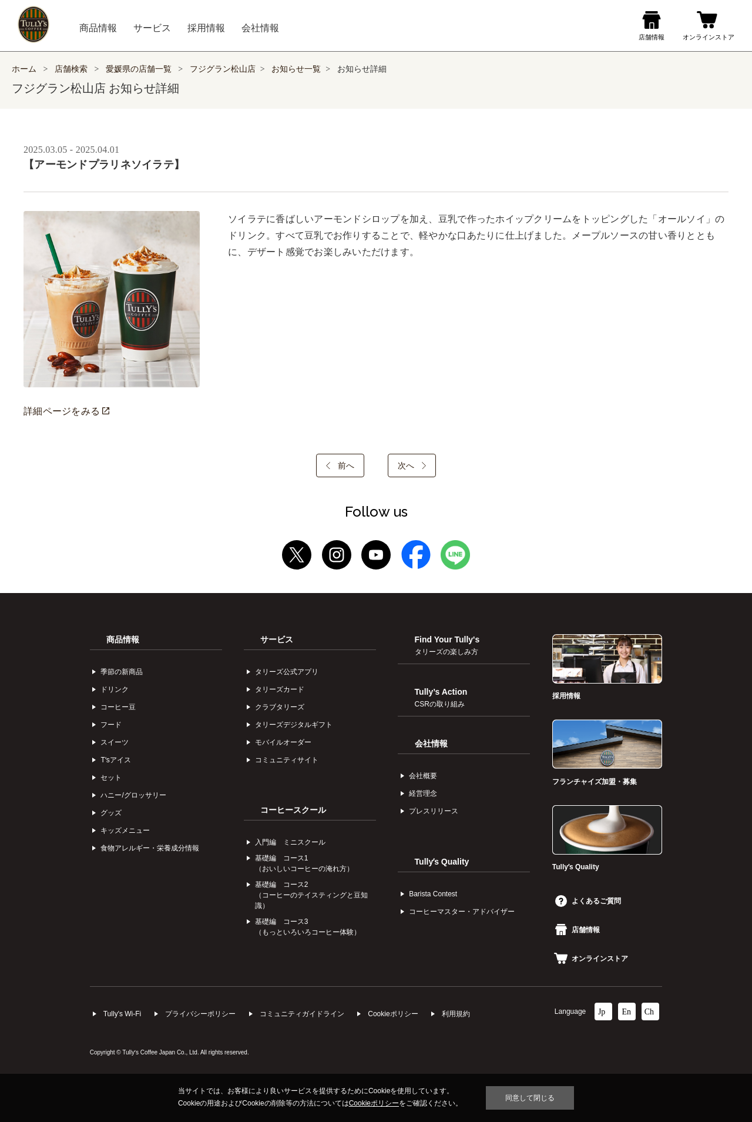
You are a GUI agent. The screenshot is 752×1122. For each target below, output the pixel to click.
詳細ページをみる (66, 411)
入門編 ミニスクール (290, 842)
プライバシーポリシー (200, 1014)
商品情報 (122, 639)
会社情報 (431, 743)
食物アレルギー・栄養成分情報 (149, 848)
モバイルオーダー (283, 742)
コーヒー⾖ (118, 707)
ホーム (24, 69)
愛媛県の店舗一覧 (140, 69)
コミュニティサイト (286, 760)
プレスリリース (433, 811)
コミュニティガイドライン (302, 1014)
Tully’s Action (441, 697)
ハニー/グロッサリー (133, 795)
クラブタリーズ (279, 707)
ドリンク (114, 689)
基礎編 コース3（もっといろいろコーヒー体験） (308, 926)
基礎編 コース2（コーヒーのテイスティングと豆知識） (311, 895)
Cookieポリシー (393, 1014)
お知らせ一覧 (296, 69)
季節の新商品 (121, 672)
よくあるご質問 (588, 901)
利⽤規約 (456, 1014)
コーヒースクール (293, 810)
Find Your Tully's (447, 645)
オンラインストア (591, 958)
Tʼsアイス (115, 760)
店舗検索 (71, 69)
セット (111, 777)
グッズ (111, 813)
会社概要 (423, 776)
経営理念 (423, 793)
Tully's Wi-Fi (122, 1014)
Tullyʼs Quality (442, 861)
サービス (276, 639)
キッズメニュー (125, 830)
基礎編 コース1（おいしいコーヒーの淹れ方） (304, 863)
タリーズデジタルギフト (294, 725)
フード (111, 725)
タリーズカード (279, 689)
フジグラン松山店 (223, 69)
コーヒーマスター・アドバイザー (462, 911)
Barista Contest (433, 894)
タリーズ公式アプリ (286, 672)
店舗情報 (577, 930)
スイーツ (114, 742)
